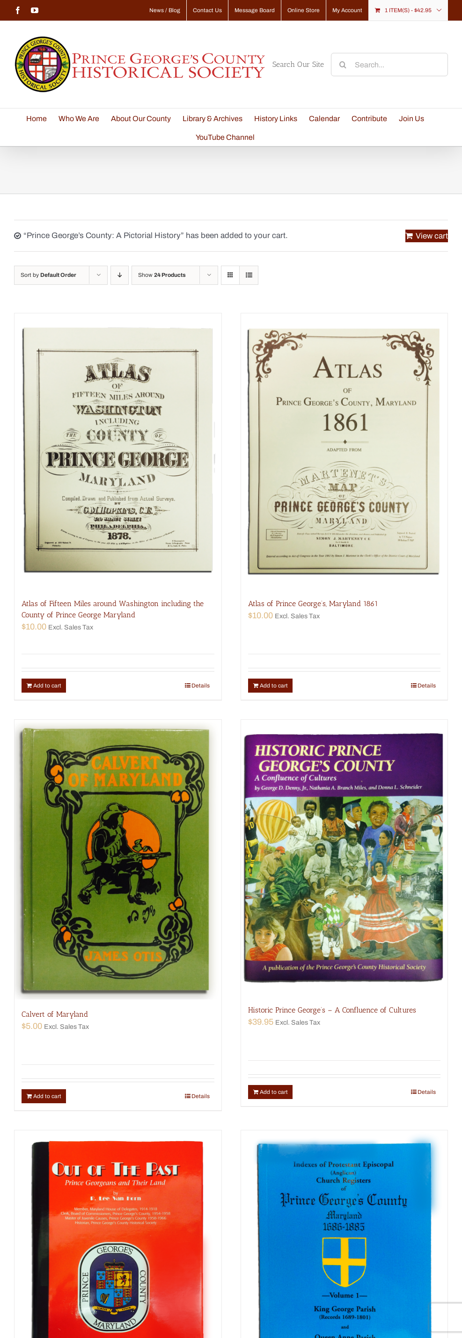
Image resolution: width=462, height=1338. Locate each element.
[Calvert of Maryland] (118, 859)
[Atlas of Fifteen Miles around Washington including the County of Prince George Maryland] (118, 451)
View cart (432, 235)
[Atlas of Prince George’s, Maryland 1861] (344, 451)
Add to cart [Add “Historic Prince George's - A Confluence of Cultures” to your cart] (274, 1092)
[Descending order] (119, 275)
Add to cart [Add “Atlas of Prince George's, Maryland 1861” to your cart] (274, 685)
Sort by (48, 275)
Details (200, 685)
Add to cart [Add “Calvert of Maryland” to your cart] (47, 1096)
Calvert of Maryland (55, 1014)
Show (162, 275)
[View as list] (249, 275)
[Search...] (389, 64)
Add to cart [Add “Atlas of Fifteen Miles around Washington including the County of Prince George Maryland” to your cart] (47, 685)
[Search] (342, 64)
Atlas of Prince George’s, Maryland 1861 (313, 603)
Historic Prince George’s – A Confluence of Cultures (332, 1009)
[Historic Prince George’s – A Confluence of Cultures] (344, 857)
